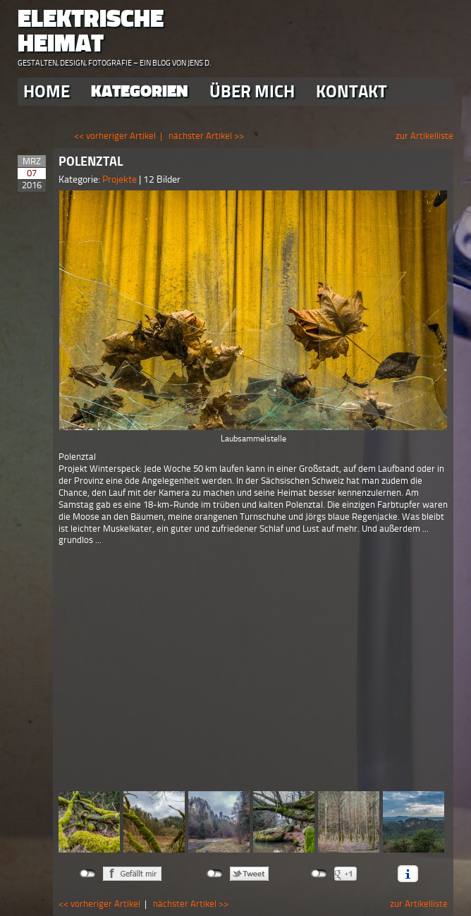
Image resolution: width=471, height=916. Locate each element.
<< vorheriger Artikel (115, 135)
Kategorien (139, 91)
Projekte (120, 179)
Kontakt (351, 91)
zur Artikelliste (424, 135)
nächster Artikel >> (206, 135)
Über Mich (252, 91)
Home (46, 91)
